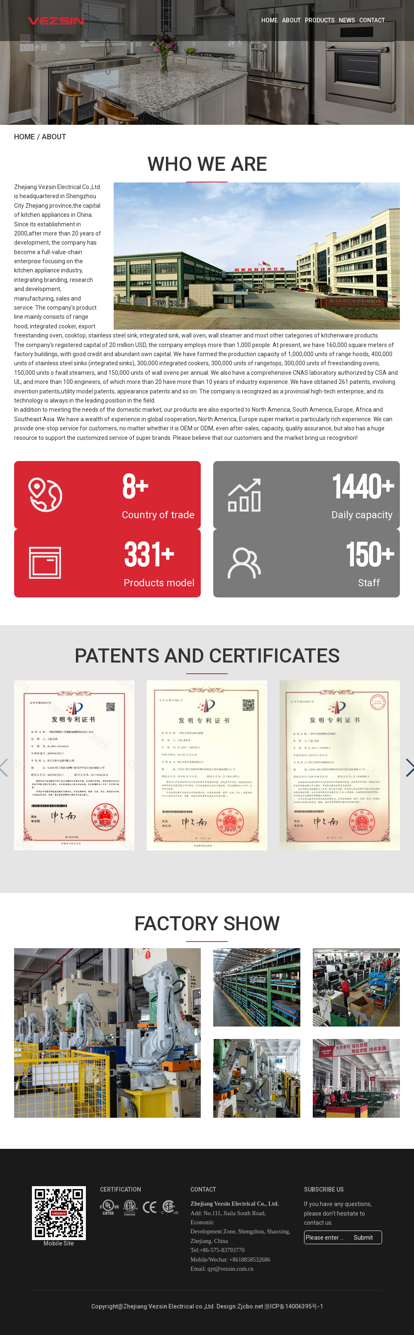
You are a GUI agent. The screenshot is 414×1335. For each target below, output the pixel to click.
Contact (372, 20)
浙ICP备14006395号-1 (293, 1306)
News (347, 20)
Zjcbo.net (250, 1306)
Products (320, 20)
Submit (363, 1237)
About (291, 20)
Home (269, 20)
